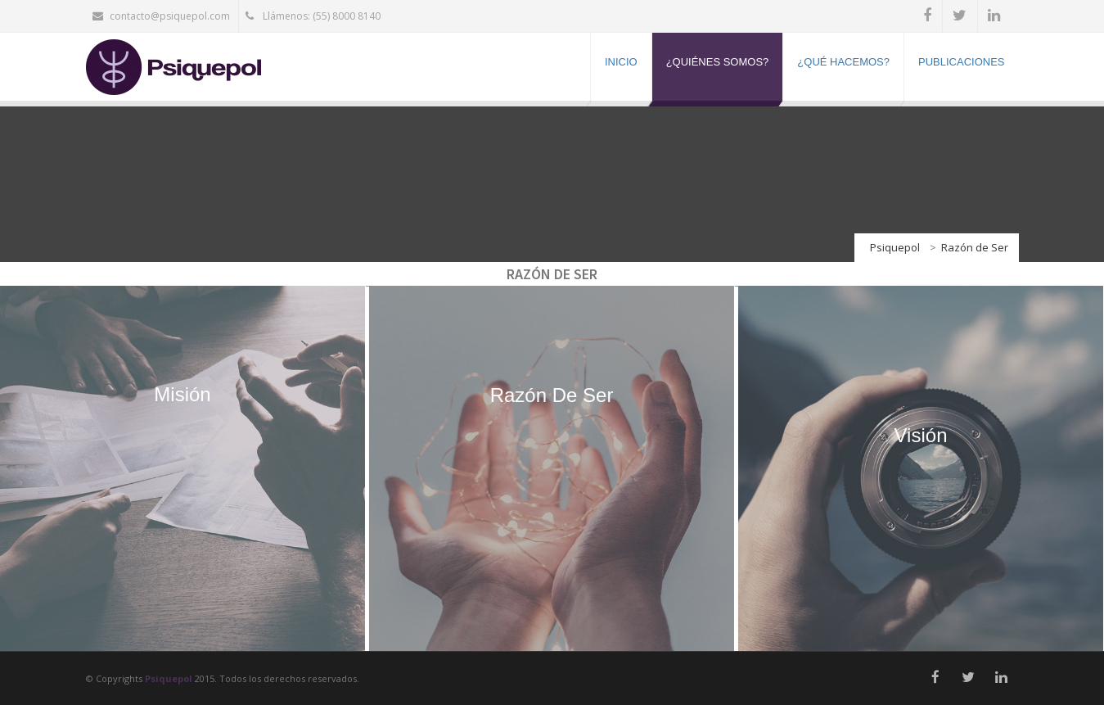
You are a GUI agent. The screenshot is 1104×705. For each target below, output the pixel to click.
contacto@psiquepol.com (161, 16)
